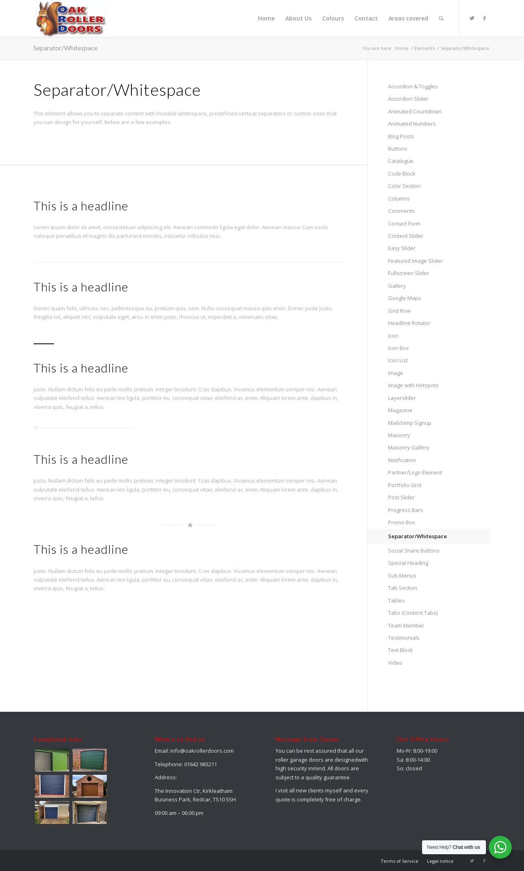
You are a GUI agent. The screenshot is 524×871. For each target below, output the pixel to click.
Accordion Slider (408, 98)
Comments (401, 210)
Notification (402, 460)
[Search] (441, 18)
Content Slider (405, 235)
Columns (399, 198)
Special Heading (408, 562)
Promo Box (401, 522)
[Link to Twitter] (472, 18)
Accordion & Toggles (413, 86)
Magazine (400, 410)
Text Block (400, 650)
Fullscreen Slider (408, 273)
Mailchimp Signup (409, 422)
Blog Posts (401, 136)
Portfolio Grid (404, 485)
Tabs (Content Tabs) (413, 612)
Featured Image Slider (415, 260)
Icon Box (398, 348)
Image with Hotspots (413, 385)
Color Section (404, 186)
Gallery (397, 285)
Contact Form (404, 223)
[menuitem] (266, 18)
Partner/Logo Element (415, 472)
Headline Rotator (409, 323)
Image (395, 373)
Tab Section (402, 587)
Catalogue (400, 161)
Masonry (399, 435)
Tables (396, 600)
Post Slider (401, 497)
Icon (393, 335)
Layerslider (402, 398)
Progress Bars (405, 510)
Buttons (397, 148)
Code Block (402, 173)
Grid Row (399, 310)
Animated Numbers (412, 123)
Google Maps (404, 298)
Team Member (406, 625)
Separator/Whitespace (65, 48)
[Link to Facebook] (484, 18)
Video (395, 662)
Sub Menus (402, 575)
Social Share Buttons (414, 550)
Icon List (398, 360)
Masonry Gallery (408, 447)
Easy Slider (402, 248)
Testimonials (404, 637)
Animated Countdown (415, 111)
